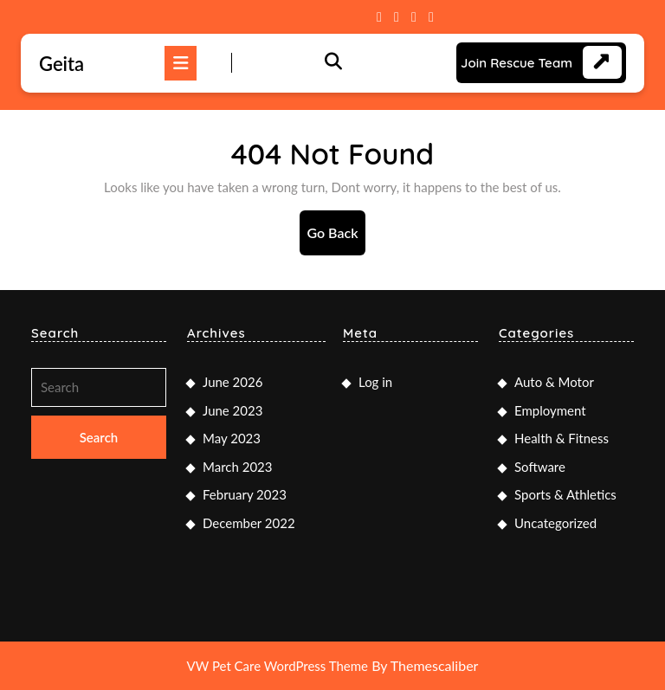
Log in (375, 382)
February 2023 (245, 494)
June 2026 (232, 382)
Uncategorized (555, 523)
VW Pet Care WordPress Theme (277, 666)
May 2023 (232, 438)
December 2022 (249, 523)
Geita (61, 63)
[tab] (181, 63)
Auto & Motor (554, 382)
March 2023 (237, 466)
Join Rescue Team (516, 63)
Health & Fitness (561, 438)
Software (539, 466)
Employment (550, 410)
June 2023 (232, 410)
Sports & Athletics (565, 494)
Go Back (336, 238)
